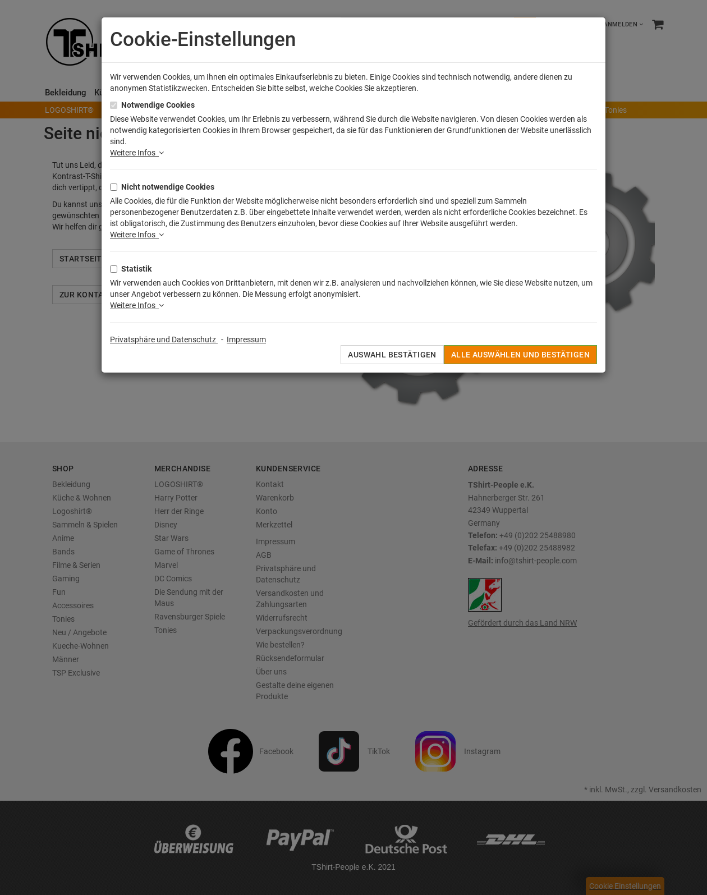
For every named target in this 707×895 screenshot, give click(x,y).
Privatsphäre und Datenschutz (164, 339)
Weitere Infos (137, 152)
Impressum (246, 339)
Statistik (136, 268)
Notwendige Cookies (158, 104)
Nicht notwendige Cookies (167, 186)
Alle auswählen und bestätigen (520, 354)
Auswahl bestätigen (392, 354)
